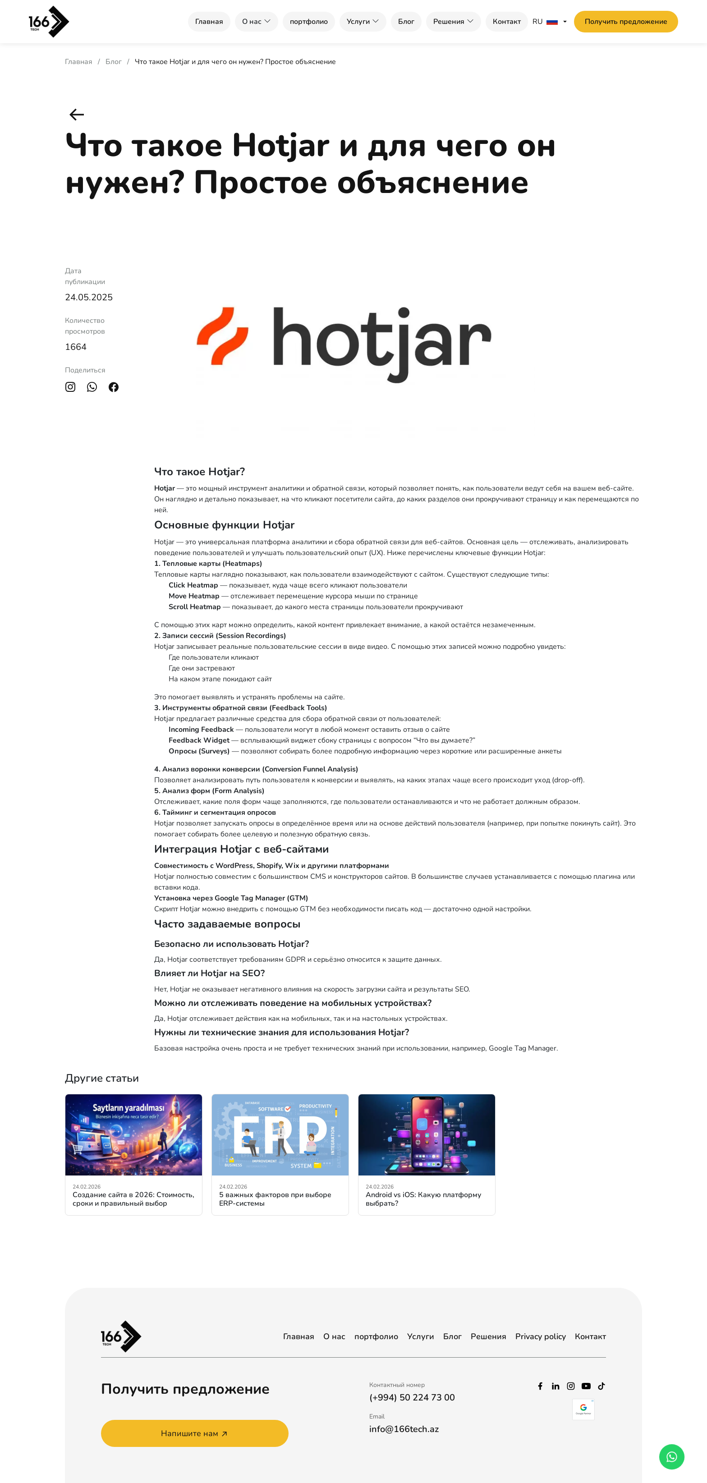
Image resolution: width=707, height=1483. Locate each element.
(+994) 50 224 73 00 (412, 1397)
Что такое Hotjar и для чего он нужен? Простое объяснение (235, 62)
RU (545, 22)
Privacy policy (540, 1336)
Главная (209, 22)
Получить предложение (626, 22)
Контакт (507, 22)
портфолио (309, 22)
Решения (448, 22)
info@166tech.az (404, 1429)
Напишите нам (195, 1433)
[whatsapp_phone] (671, 1456)
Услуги (358, 22)
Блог (406, 22)
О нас (334, 1336)
